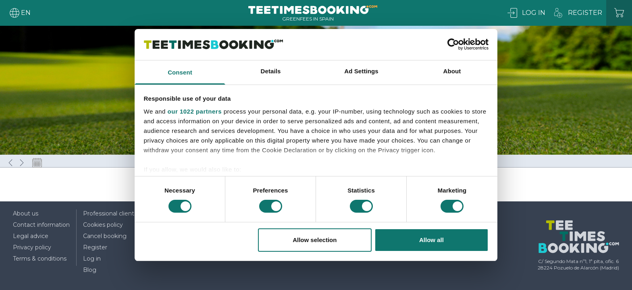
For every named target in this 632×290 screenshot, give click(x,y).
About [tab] (452, 71)
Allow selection (315, 239)
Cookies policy (103, 224)
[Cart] (619, 13)
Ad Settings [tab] (361, 71)
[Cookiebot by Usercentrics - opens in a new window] (453, 44)
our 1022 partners (195, 111)
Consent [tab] (180, 72)
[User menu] (19, 13)
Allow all (431, 239)
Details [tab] (271, 71)
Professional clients (110, 213)
